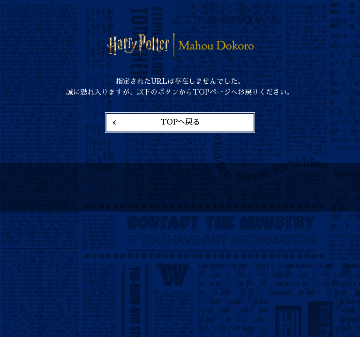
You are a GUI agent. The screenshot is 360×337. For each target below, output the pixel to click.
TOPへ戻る (180, 122)
